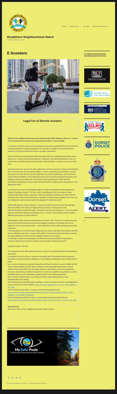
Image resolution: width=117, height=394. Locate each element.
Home (64, 26)
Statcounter (4, 393)
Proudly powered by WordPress (38, 383)
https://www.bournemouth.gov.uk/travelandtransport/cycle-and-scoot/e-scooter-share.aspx (42, 300)
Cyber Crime (74, 26)
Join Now (86, 26)
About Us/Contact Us (100, 26)
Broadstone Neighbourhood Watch (30, 37)
